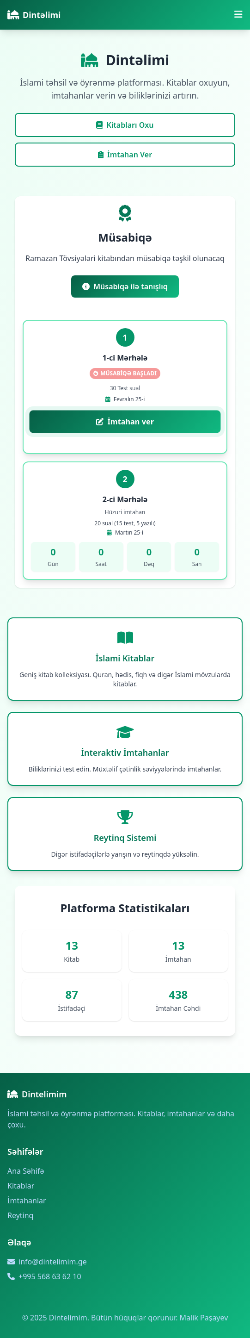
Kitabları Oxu (124, 125)
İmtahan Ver (125, 154)
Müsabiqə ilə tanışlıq (125, 286)
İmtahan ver (124, 422)
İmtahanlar (26, 1200)
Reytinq (20, 1215)
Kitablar (20, 1186)
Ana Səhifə (25, 1171)
